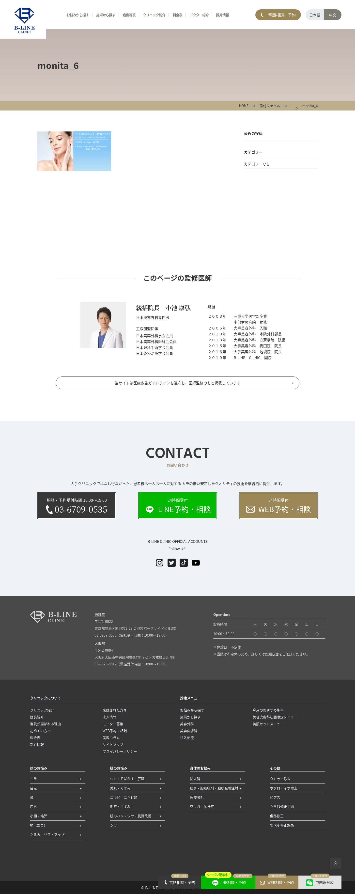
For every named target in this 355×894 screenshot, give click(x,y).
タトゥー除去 (280, 778)
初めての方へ (40, 730)
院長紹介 (37, 716)
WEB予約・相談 (115, 730)
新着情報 (37, 744)
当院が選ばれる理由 (45, 723)
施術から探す (105, 14)
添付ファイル (270, 105)
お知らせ (272, 653)
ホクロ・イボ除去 (283, 787)
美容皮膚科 (188, 730)
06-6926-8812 (105, 663)
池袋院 (99, 614)
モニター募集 (113, 723)
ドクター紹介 (199, 14)
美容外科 (187, 723)
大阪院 (99, 643)
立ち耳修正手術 (282, 806)
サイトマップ (113, 744)
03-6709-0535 (105, 635)
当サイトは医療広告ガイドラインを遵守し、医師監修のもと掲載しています (177, 382)
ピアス (275, 797)
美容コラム (111, 737)
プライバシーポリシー (120, 751)
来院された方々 (115, 709)
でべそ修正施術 (282, 825)
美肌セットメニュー (268, 723)
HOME (243, 105)
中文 (332, 14)
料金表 (177, 14)
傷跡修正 (277, 815)
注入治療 (187, 737)
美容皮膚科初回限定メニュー (275, 716)
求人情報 (109, 716)
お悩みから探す (77, 14)
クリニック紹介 (154, 14)
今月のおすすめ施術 (268, 709)
